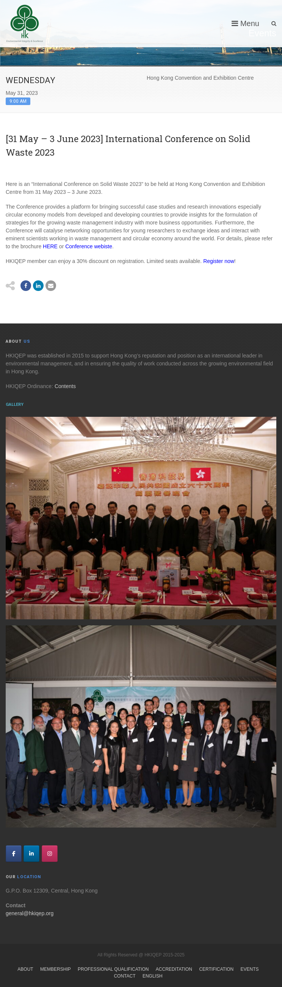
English (153, 976)
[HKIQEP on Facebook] (14, 853)
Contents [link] (65, 386)
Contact (124, 976)
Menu (245, 23)
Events (250, 969)
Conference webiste (88, 246)
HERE (49, 246)
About (25, 969)
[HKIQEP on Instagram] (50, 853)
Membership (55, 969)
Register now (218, 261)
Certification (216, 969)
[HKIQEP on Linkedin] (31, 853)
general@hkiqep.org (29, 913)
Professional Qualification (113, 969)
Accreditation (174, 969)
